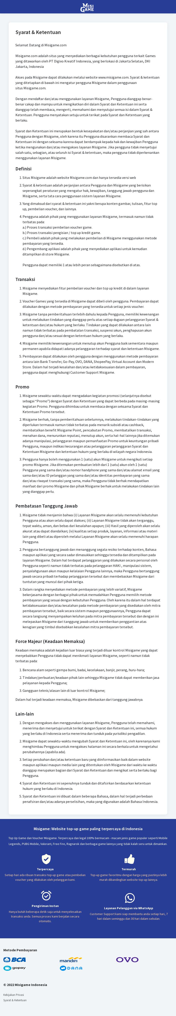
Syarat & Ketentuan (15, 1000)
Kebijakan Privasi (13, 995)
